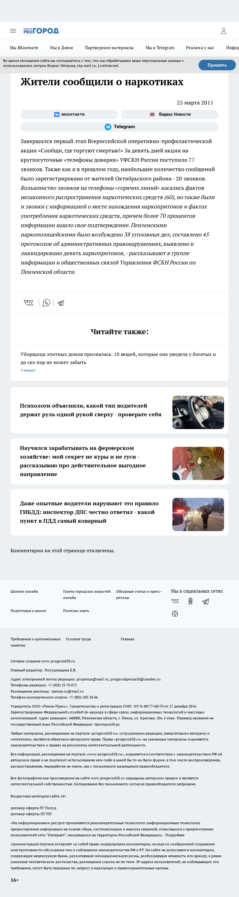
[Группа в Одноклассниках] (190, 601)
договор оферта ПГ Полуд (33, 808)
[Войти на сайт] (223, 31)
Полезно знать (76, 610)
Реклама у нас (200, 47)
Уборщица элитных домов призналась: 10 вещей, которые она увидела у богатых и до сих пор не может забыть (119, 362)
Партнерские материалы (109, 47)
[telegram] (63, 302)
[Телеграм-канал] (119, 127)
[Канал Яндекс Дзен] (175, 613)
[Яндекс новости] (169, 114)
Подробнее (175, 835)
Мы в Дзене (61, 47)
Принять (217, 65)
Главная (127, 639)
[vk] (29, 302)
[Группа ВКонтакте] (69, 114)
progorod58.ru (104, 733)
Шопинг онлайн (24, 591)
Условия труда (78, 639)
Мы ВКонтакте (24, 47)
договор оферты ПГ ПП (31, 813)
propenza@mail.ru (93, 679)
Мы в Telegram (160, 47)
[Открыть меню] (13, 31)
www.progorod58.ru (58, 661)
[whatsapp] (46, 302)
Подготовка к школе (28, 610)
